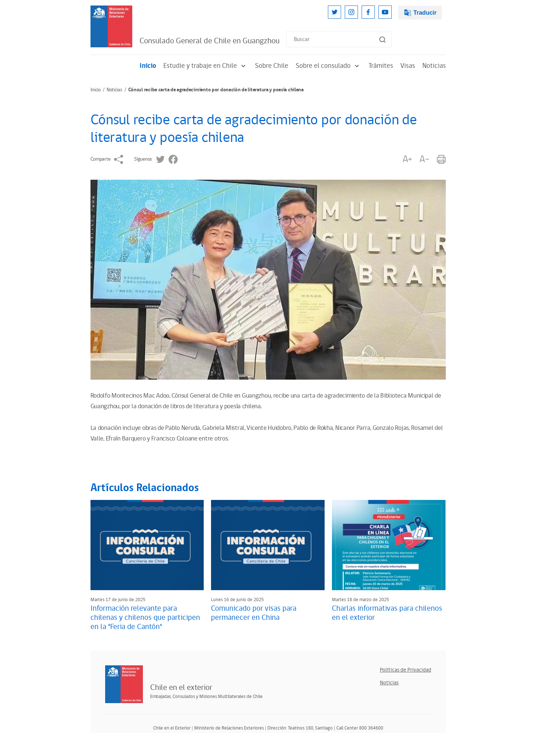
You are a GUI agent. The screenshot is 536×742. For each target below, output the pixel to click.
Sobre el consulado (328, 66)
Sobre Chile (271, 66)
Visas (407, 66)
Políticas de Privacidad (405, 670)
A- (424, 159)
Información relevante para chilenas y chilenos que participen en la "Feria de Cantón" (145, 617)
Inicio (148, 66)
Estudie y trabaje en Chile (205, 66)
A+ (407, 159)
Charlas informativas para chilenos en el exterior (387, 613)
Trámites (381, 66)
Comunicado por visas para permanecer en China (253, 613)
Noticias (434, 66)
